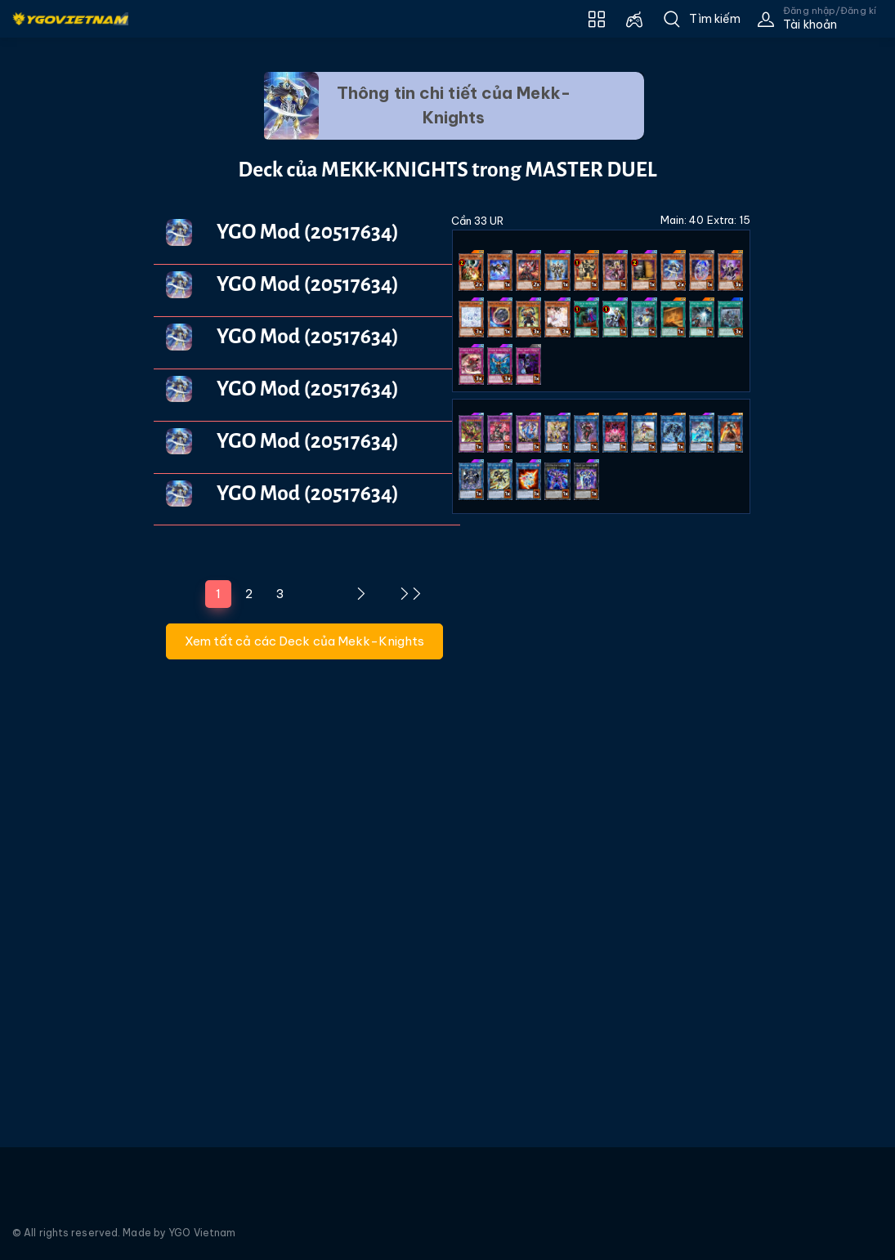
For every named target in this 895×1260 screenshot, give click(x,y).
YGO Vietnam (201, 1232)
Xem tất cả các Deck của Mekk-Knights (305, 641)
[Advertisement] (64, 348)
